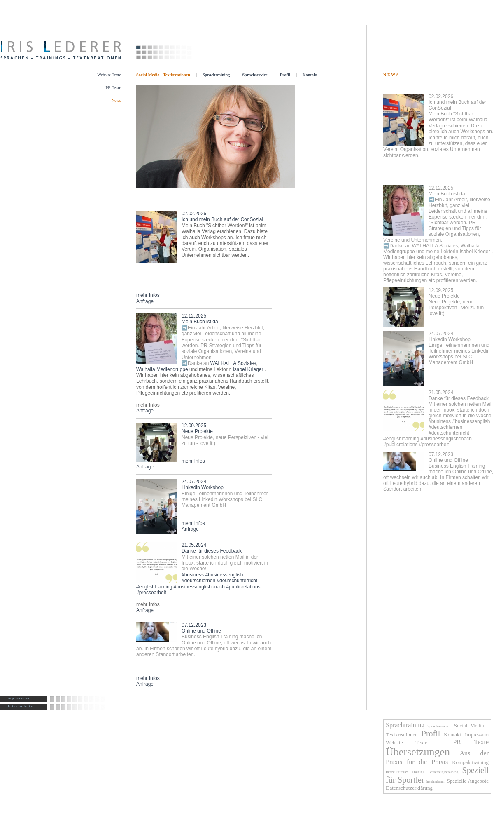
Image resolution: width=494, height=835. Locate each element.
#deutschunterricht (237, 580)
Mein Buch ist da (223, 339)
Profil (285, 75)
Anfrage (145, 301)
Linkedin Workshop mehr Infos (225, 502)
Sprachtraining (216, 75)
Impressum (18, 698)
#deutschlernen (198, 580)
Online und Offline (438, 472)
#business (193, 575)
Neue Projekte (458, 301)
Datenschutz (19, 706)
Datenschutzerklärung (409, 788)
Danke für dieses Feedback (225, 557)
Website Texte (109, 75)
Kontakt (310, 75)
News (116, 100)
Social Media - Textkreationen (163, 75)
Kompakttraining (470, 762)
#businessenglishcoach (199, 587)
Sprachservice (254, 75)
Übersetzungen (418, 752)
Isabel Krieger (248, 369)
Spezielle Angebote (468, 781)
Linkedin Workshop (459, 348)
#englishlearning (154, 587)
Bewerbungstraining (443, 772)
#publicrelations (243, 587)
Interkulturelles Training (405, 772)
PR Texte (113, 87)
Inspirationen (435, 781)
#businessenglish (224, 575)
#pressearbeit (151, 592)
